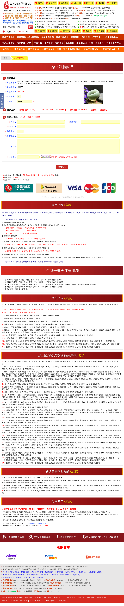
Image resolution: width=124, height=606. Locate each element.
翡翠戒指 (75, 37)
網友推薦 (89, 3)
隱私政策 (69, 200)
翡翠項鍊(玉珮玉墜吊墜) (28, 37)
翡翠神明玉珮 (8, 37)
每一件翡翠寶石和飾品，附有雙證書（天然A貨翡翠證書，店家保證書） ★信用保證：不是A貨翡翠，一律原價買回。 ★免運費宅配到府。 (53, 575)
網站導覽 (47, 600)
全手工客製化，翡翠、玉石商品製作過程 (61, 49)
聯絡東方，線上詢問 (10, 603)
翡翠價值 (23, 603)
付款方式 (65, 31)
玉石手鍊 (49, 43)
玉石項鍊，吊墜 (24, 43)
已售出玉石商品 (113, 43)
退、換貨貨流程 (69, 600)
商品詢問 (40, 31)
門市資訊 (62, 603)
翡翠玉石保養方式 (37, 603)
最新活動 (51, 3)
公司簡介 (7, 49)
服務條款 (77, 200)
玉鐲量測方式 (102, 600)
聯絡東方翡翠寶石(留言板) (12, 600)
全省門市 (112, 3)
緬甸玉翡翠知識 (91, 49)
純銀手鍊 (86, 37)
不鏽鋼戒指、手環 (85, 43)
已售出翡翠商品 (111, 37)
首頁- (6, 58)
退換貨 (76, 31)
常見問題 (64, 3)
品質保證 (99, 31)
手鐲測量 (100, 3)
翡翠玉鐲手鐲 (47, 37)
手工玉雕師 (33, 49)
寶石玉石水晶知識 (111, 49)
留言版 (39, 3)
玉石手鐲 (38, 43)
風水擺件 (99, 43)
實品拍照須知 (51, 603)
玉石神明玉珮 (8, 43)
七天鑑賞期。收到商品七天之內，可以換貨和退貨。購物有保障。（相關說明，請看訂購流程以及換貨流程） (42, 577)
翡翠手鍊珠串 (62, 37)
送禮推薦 (96, 37)
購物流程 (52, 31)
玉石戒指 (59, 43)
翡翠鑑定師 (19, 49)
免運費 (87, 31)
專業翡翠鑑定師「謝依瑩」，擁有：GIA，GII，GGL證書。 (24, 580)
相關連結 (112, 31)
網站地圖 (76, 3)
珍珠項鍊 (70, 43)
